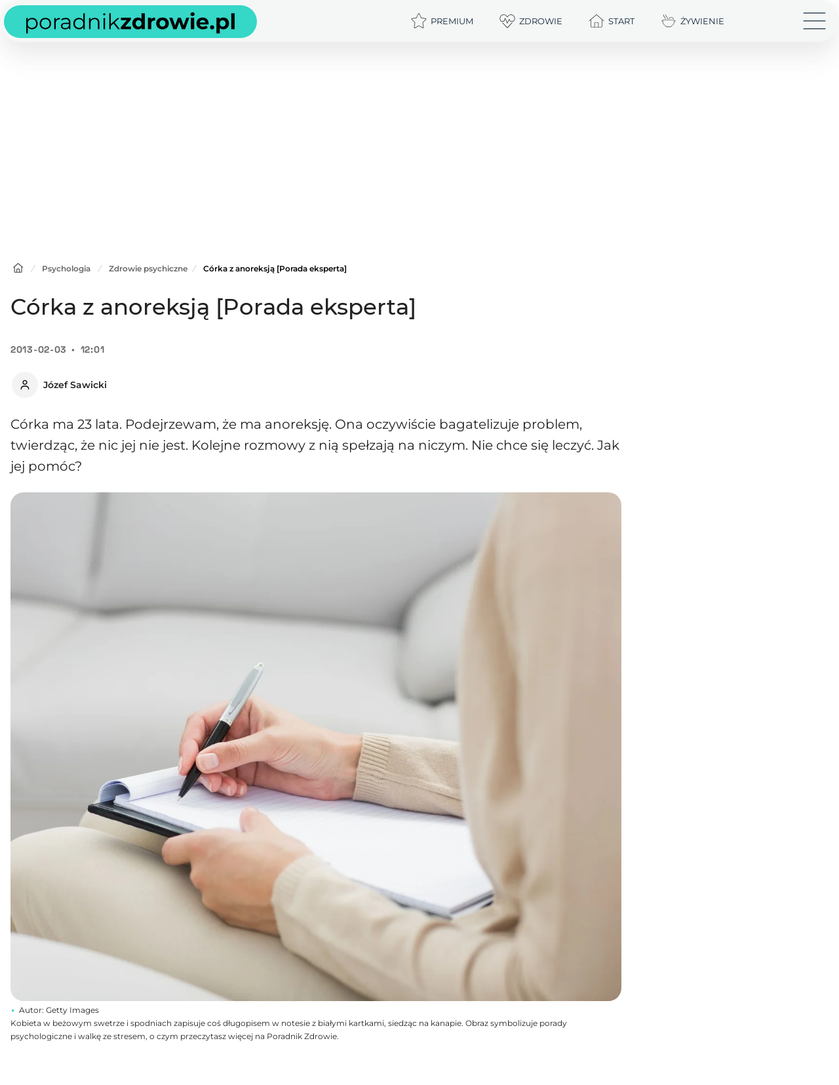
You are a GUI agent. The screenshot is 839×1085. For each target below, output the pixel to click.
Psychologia (66, 268)
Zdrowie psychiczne (148, 268)
